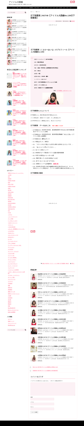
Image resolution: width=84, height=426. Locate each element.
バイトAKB (56, 263)
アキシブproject (11, 243)
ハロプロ (13, 7)
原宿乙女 (10, 287)
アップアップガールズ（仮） (15, 245)
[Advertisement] (53, 35)
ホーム (9, 7)
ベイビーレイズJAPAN (13, 269)
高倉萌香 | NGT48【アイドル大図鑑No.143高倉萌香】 (52, 274)
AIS (9, 177)
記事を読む (40, 279)
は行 (57, 7)
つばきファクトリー (12, 222)
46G (20, 7)
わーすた (10, 239)
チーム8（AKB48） (12, 257)
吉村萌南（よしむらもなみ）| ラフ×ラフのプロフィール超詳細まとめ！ (19, 22)
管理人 (72, 263)
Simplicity (45, 422)
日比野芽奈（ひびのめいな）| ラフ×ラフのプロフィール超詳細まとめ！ (19, 33)
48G (17, 7)
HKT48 (9, 190)
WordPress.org (11, 325)
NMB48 (9, 195)
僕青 (9, 285)
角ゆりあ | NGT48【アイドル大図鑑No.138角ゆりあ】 (44, 367)
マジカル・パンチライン (13, 275)
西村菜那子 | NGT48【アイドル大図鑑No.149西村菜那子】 (53, 301)
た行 (51, 7)
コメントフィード (12, 323)
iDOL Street (36, 7)
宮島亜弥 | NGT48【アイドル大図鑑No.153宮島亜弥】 (52, 283)
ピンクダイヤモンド (12, 263)
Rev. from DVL (11, 199)
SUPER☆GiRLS (12, 206)
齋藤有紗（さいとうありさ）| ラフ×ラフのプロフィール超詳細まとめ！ (19, 62)
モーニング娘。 (11, 277)
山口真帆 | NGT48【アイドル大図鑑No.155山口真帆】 (52, 310)
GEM (9, 188)
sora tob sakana (11, 203)
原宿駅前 (31, 7)
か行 (44, 7)
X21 (9, 210)
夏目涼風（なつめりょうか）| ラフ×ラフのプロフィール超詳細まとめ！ (19, 39)
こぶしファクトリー (12, 216)
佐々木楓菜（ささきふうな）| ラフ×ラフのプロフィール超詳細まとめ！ (19, 56)
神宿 (9, 306)
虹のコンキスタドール (13, 310)
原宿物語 (10, 289)
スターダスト (25, 7)
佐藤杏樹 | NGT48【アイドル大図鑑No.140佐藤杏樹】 (44, 371)
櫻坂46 (9, 301)
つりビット (10, 224)
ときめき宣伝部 (11, 227)
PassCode (10, 197)
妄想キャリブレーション (13, 293)
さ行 (48, 7)
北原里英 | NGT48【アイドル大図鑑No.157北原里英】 (52, 346)
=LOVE (9, 175)
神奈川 (67, 263)
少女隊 (9, 295)
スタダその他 (11, 253)
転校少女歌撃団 (11, 312)
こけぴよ (10, 214)
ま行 (64, 7)
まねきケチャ (11, 233)
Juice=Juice (10, 192)
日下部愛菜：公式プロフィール (64, 90)
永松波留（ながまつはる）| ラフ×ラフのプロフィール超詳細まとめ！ (19, 45)
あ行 (41, 7)
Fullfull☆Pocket (11, 186)
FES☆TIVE (10, 184)
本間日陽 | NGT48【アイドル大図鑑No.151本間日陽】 (52, 337)
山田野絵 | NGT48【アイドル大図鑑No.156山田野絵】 (52, 355)
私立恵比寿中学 (11, 308)
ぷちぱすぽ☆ (11, 231)
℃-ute (9, 212)
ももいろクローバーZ (13, 235)
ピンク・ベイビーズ (12, 265)
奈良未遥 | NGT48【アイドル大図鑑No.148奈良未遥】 (52, 319)
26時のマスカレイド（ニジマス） (16, 173)
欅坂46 (9, 304)
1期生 (43, 263)
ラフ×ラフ (10, 281)
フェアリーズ (11, 267)
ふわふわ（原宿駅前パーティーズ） (16, 229)
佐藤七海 (55, 163)
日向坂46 (10, 297)
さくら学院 (10, 218)
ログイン (10, 319)
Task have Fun (11, 208)
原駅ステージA (11, 291)
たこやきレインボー (12, 220)
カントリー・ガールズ (13, 251)
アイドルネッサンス (12, 241)
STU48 (9, 205)
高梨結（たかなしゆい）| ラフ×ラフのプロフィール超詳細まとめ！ (19, 51)
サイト (32, 406)
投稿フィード (11, 321)
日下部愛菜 (62, 263)
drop (9, 182)
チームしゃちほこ (12, 259)
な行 (54, 7)
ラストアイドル (11, 279)
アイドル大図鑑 (16, 2)
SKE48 (9, 201)
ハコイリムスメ (11, 261)
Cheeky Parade (11, 180)
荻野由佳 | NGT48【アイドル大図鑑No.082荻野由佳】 (52, 328)
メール (32, 402)
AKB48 (9, 178)
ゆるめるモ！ (11, 237)
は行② (60, 7)
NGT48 (72, 21)
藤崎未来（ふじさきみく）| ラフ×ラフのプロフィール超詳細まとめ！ (19, 27)
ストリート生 (11, 255)
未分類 (9, 299)
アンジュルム (11, 247)
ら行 (70, 7)
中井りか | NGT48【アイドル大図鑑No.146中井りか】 (52, 292)
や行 (67, 7)
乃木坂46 (10, 283)
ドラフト (51, 263)
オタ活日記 (10, 249)
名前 (32, 397)
